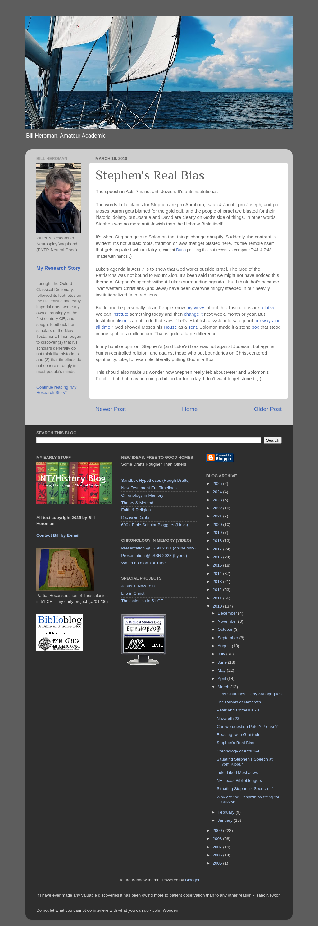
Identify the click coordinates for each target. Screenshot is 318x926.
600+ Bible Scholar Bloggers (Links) (154, 524)
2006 (218, 855)
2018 (218, 540)
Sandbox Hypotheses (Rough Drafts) (155, 480)
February (227, 812)
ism (122, 320)
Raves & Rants (135, 517)
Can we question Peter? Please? (247, 726)
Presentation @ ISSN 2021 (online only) (158, 548)
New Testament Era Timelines (148, 488)
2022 (218, 508)
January (226, 820)
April (222, 678)
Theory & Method (137, 502)
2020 (218, 524)
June (223, 662)
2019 (218, 532)
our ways (263, 320)
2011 (218, 598)
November (228, 621)
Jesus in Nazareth (138, 586)
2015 (218, 565)
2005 (218, 863)
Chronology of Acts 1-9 (237, 751)
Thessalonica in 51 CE (142, 601)
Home (190, 409)
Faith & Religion (136, 510)
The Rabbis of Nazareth (238, 702)
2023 (218, 500)
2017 (218, 549)
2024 (218, 492)
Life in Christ (132, 593)
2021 (218, 516)
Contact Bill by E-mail (58, 535)
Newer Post (110, 409)
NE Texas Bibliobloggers (239, 780)
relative (268, 307)
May (222, 670)
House (170, 327)
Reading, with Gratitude (238, 734)
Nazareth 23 (227, 718)
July (222, 654)
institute (120, 314)
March (224, 686)
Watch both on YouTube (143, 563)
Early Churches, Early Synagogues (248, 694)
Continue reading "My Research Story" (56, 390)
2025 (218, 483)
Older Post (268, 409)
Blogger (192, 880)
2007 (218, 847)
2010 (218, 606)
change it (193, 314)
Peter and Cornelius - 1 (238, 710)
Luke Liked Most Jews (237, 772)
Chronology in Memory (142, 495)
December (228, 613)
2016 (218, 557)
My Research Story (58, 268)
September (228, 637)
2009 (218, 830)
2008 (218, 838)
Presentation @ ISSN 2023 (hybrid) (154, 555)
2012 (218, 589)
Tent (192, 327)
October (226, 629)
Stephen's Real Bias (235, 742)
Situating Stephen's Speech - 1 (245, 788)
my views (195, 307)
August (225, 646)
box (255, 327)
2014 (218, 573)
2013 (218, 581)
